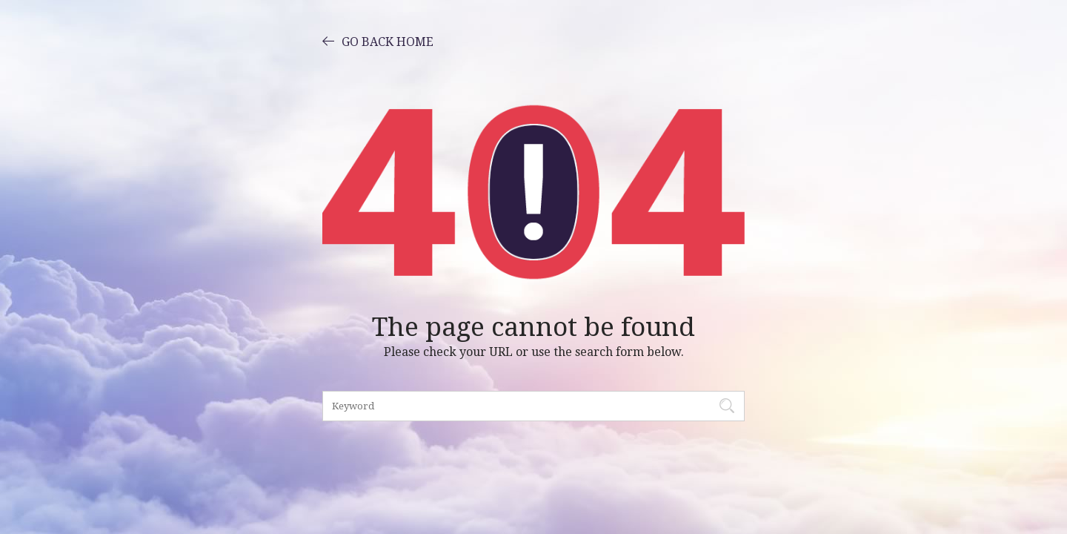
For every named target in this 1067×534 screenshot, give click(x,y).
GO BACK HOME (377, 41)
